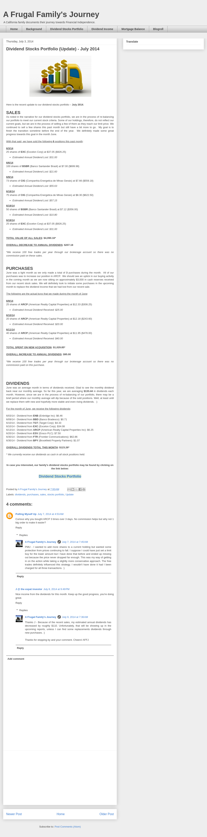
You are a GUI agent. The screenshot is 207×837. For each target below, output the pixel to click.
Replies (23, 535)
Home (14, 29)
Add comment (16, 658)
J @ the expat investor (28, 589)
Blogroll (158, 29)
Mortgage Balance (133, 29)
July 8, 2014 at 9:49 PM (56, 589)
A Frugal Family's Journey (51, 14)
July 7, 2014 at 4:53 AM (50, 514)
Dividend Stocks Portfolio (66, 29)
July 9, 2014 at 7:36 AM (75, 617)
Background (34, 29)
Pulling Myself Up (25, 514)
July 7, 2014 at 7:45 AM (75, 541)
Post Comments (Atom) (68, 826)
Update (69, 494)
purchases (33, 494)
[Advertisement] (60, 778)
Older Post (106, 814)
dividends (20, 494)
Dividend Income (102, 29)
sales (43, 494)
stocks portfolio (55, 494)
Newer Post (14, 814)
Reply (18, 527)
